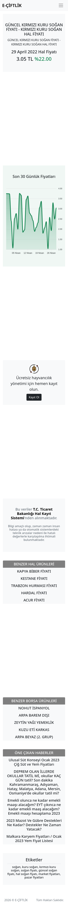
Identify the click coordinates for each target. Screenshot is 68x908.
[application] (34, 219)
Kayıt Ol (34, 397)
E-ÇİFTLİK (12, 5)
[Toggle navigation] (61, 5)
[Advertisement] (34, 114)
